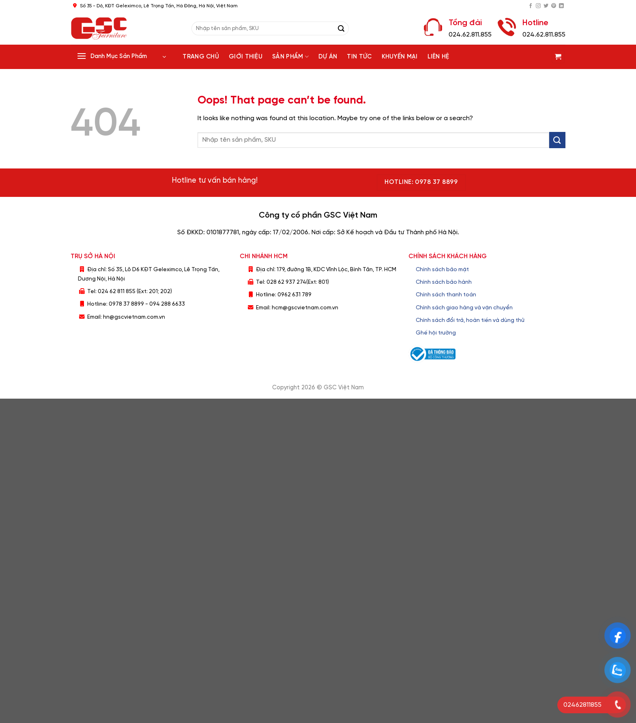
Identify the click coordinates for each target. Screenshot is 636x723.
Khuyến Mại (400, 57)
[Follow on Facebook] (530, 6)
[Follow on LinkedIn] (561, 6)
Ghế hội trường (436, 333)
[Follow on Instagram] (538, 6)
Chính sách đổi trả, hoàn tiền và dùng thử (470, 320)
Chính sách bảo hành (444, 282)
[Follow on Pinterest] (553, 6)
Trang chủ (201, 57)
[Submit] (341, 28)
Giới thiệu (245, 57)
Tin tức (359, 57)
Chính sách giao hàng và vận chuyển (464, 308)
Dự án (327, 57)
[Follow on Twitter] (546, 6)
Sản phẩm (290, 56)
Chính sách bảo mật (442, 269)
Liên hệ (438, 57)
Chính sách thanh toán (446, 295)
